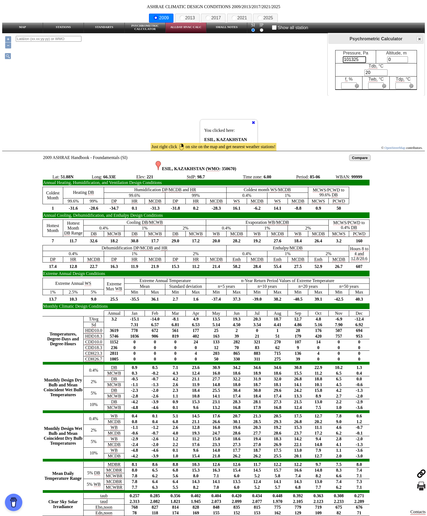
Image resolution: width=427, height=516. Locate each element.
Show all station (290, 27)
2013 (187, 18)
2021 (239, 18)
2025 (265, 18)
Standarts (104, 27)
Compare (360, 158)
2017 (213, 18)
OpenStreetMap (395, 148)
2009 (161, 18)
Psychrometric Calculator (145, 27)
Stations (63, 27)
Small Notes (227, 27)
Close (419, 39)
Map (22, 27)
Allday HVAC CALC (186, 27)
